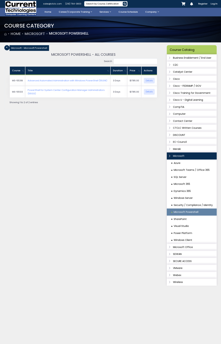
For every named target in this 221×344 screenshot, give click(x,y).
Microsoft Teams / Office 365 (192, 170)
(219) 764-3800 (73, 3)
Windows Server (183, 198)
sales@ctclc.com (52, 3)
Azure (177, 163)
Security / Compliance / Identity (193, 205)
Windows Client (183, 240)
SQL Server (180, 177)
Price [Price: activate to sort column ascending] (132, 70)
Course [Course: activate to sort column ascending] (16, 70)
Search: (130, 61)
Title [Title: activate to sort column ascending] (30, 70)
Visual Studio (181, 226)
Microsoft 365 (182, 184)
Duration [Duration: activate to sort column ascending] (118, 70)
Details (149, 80)
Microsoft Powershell (70, 33)
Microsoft (35, 33)
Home (16, 33)
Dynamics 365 (182, 191)
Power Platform (183, 233)
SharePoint (180, 219)
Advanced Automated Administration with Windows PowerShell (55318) (67, 80)
